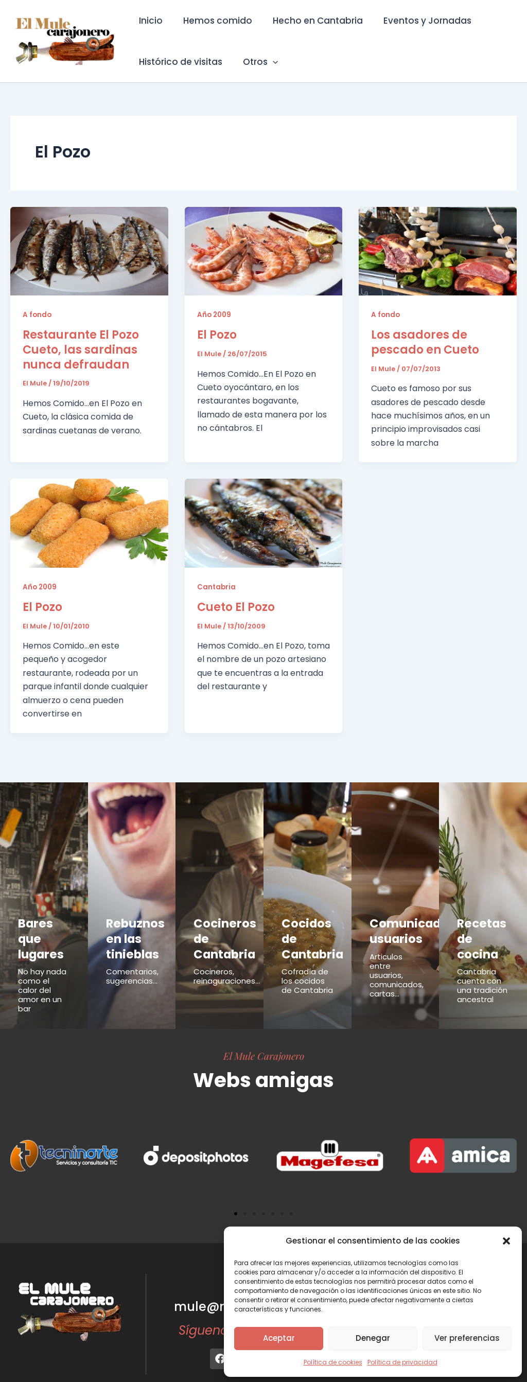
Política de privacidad (402, 1362)
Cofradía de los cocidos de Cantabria (307, 958)
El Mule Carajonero (263, 1033)
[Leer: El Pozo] (264, 250)
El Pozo (217, 335)
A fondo (37, 314)
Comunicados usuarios (402, 927)
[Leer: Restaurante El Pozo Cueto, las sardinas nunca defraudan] (89, 250)
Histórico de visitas (179, 62)
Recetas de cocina (482, 927)
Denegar (373, 1338)
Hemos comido (213, 20)
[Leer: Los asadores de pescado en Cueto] (438, 250)
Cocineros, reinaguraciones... (227, 965)
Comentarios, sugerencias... (132, 965)
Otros (255, 61)
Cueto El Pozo (236, 607)
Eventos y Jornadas (417, 20)
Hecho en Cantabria (310, 20)
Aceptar (279, 1338)
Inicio (149, 20)
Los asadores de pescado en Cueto (425, 342)
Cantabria (217, 587)
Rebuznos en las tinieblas (128, 933)
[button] (506, 1241)
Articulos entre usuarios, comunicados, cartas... (397, 967)
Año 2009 (215, 314)
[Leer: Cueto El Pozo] (264, 523)
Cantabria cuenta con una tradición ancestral (482, 962)
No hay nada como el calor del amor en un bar (42, 967)
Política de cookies (333, 1362)
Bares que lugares (41, 927)
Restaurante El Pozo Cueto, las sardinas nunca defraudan (81, 349)
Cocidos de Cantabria (307, 927)
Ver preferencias (467, 1338)
